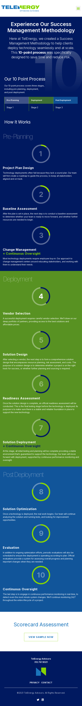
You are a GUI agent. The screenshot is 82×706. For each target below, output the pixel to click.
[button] (78, 8)
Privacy (35, 682)
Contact (46, 682)
